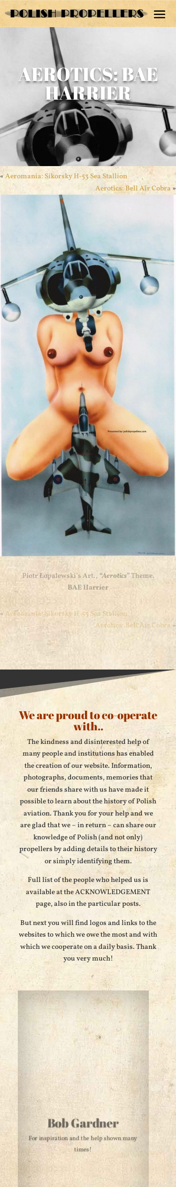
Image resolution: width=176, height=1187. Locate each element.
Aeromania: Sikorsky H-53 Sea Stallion (66, 177)
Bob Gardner (83, 1124)
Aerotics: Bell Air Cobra (133, 626)
